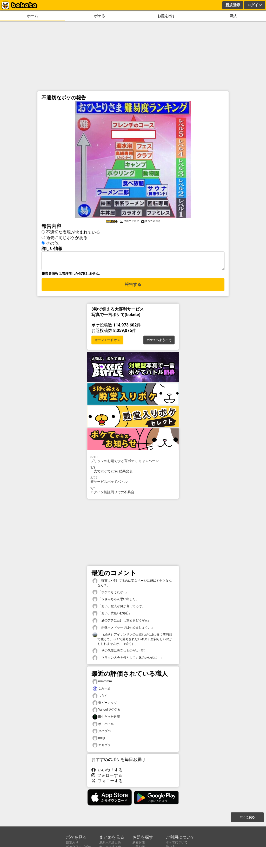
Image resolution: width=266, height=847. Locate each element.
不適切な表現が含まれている (73, 231)
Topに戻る (247, 818)
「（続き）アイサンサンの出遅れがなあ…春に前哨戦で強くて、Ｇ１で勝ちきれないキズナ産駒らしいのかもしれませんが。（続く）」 (132, 640)
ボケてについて (177, 842)
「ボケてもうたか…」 (110, 593)
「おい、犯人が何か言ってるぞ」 (118, 607)
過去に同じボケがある (67, 236)
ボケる (99, 16)
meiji (98, 739)
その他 (52, 242)
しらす (100, 697)
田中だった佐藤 (106, 718)
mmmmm (102, 683)
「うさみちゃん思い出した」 (115, 600)
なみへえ (101, 690)
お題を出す (166, 16)
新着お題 (138, 842)
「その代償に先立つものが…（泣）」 (121, 652)
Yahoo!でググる (106, 711)
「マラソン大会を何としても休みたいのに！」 (128, 659)
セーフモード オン (107, 341)
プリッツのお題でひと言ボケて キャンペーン (133, 460)
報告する (133, 287)
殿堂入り (72, 842)
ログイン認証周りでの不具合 (133, 492)
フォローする (106, 776)
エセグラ (101, 746)
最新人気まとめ (110, 842)
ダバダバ (101, 732)
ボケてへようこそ (159, 341)
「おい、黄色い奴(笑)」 (111, 614)
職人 (233, 16)
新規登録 (232, 5)
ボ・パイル (103, 725)
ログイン (254, 5)
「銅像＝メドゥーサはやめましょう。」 (123, 629)
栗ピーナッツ (104, 704)
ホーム (32, 16)
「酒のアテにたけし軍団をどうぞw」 (121, 622)
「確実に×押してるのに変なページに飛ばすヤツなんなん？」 (132, 584)
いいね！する (107, 771)
